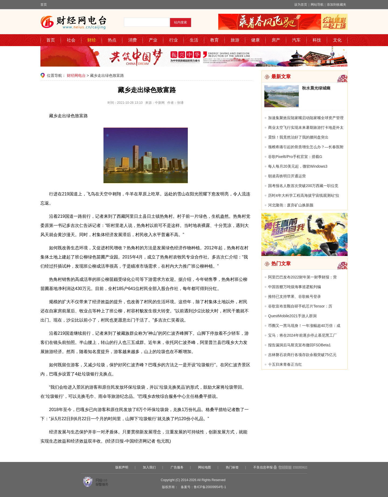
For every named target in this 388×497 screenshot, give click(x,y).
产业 (153, 40)
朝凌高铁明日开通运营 (287, 176)
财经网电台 (76, 75)
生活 (194, 40)
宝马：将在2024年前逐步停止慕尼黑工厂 (302, 335)
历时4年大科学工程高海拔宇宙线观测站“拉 (303, 195)
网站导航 (317, 4)
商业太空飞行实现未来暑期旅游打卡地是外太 (306, 127)
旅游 (235, 40)
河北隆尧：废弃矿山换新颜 (290, 205)
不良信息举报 (263, 467)
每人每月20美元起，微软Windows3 (297, 166)
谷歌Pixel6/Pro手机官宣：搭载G (295, 156)
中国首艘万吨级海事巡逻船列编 (294, 287)
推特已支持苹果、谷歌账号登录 (294, 296)
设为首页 (300, 4)
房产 (276, 40)
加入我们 (149, 467)
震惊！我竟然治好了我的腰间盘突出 (298, 137)
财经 (91, 40)
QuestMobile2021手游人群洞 (292, 316)
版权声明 (121, 467)
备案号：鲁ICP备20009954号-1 (203, 487)
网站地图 (204, 467)
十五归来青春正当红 (285, 364)
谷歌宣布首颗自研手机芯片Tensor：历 (300, 306)
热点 (112, 40)
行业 (173, 40)
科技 (317, 40)
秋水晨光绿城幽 (316, 88)
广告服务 (177, 467)
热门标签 (232, 467)
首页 (43, 4)
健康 (255, 40)
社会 (71, 40)
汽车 (296, 40)
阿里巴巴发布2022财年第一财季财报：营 (302, 277)
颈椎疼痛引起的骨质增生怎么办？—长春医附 (306, 147)
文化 (337, 40)
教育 (214, 40)
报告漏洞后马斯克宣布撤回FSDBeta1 (299, 345)
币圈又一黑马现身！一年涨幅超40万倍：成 (304, 325)
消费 (132, 40)
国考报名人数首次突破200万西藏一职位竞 (303, 186)
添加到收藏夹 (336, 4)
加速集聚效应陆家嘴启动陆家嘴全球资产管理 (306, 118)
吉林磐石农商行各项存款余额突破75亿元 (302, 355)
